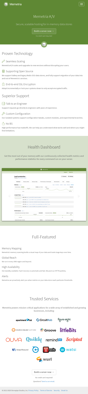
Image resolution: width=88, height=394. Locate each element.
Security (57, 390)
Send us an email (48, 381)
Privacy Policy (33, 390)
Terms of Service (46, 390)
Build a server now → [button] (44, 31)
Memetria (12, 4)
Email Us (64, 390)
